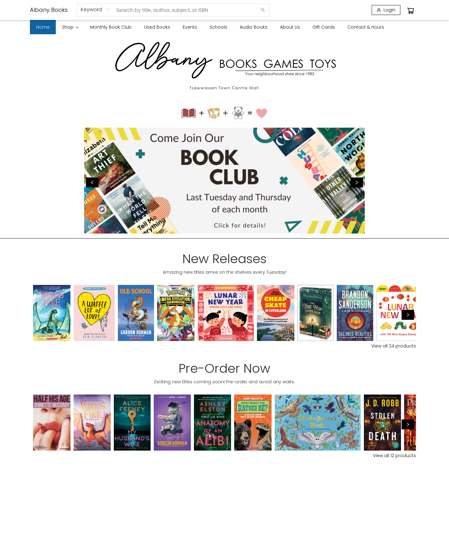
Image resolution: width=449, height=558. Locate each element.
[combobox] (95, 10)
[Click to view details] (51, 313)
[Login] (386, 10)
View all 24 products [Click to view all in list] (393, 346)
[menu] (224, 27)
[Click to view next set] (408, 315)
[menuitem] (43, 27)
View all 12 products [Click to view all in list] (394, 455)
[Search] (263, 10)
